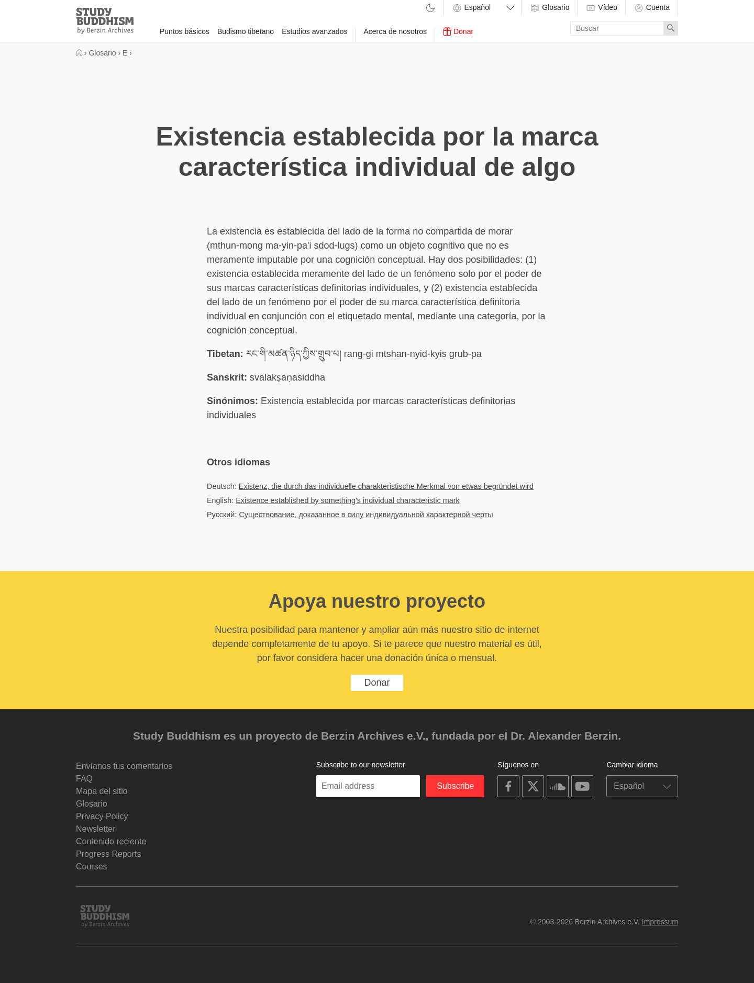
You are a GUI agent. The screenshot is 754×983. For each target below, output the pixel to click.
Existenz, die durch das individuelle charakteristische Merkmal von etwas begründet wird (386, 486)
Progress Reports (108, 854)
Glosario (549, 8)
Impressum (660, 922)
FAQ (84, 778)
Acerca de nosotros (395, 31)
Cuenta (652, 8)
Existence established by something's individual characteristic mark (347, 500)
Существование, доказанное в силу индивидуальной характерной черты (366, 514)
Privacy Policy (102, 816)
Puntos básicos (184, 31)
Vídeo (601, 8)
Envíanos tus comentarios (124, 766)
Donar (458, 31)
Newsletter (96, 828)
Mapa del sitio (102, 791)
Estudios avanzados (314, 31)
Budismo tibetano (245, 31)
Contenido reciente (111, 841)
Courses (91, 866)
